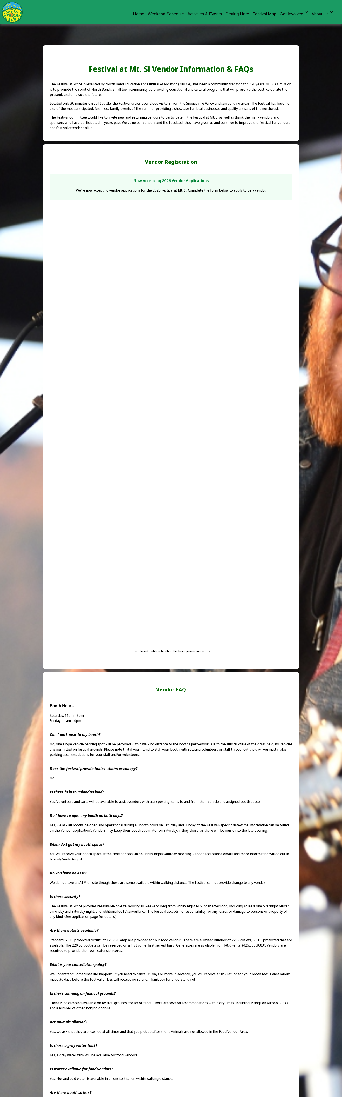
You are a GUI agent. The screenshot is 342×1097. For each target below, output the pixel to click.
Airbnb (272, 1002)
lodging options (98, 1008)
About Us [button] (322, 13)
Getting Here (237, 14)
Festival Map (264, 14)
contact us (203, 651)
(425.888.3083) (253, 945)
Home (138, 14)
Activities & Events (204, 14)
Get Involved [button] (294, 13)
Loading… (171, 429)
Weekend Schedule (166, 14)
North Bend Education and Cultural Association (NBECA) (148, 84)
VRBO (284, 1002)
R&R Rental (232, 945)
